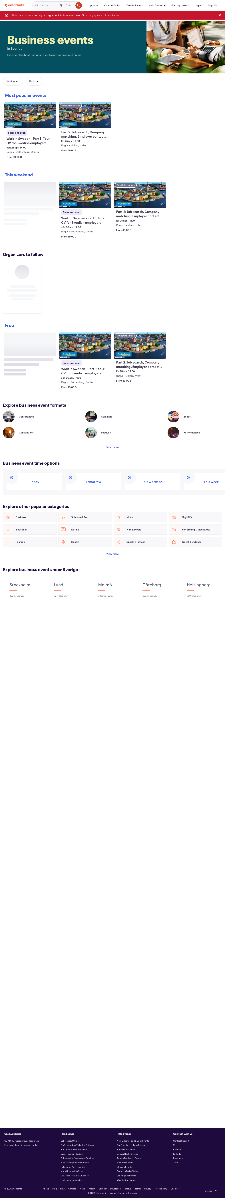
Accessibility (161, 1188)
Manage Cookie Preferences (123, 1192)
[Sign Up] (212, 5)
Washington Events (126, 1179)
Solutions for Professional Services (77, 1158)
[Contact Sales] (112, 5)
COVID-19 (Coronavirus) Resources (21, 1140)
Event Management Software (75, 1162)
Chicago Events (124, 1166)
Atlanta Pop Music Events (129, 1158)
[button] (157, 5)
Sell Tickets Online (70, 1140)
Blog (54, 1188)
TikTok (176, 1162)
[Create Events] (135, 5)
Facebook (178, 1149)
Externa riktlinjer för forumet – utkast (21, 1145)
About (46, 1188)
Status (128, 1188)
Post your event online (71, 1179)
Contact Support (181, 1140)
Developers (115, 1188)
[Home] (14, 5)
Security (103, 1188)
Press (82, 1188)
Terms (138, 1188)
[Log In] (198, 5)
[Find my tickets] (180, 5)
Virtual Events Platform (72, 1171)
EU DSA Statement (97, 1192)
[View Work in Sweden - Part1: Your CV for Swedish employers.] (30, 115)
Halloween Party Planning (73, 1166)
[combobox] (69, 5)
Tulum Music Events (126, 1149)
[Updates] (93, 5)
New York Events (125, 1162)
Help (62, 1188)
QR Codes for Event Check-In (75, 1175)
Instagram (178, 1158)
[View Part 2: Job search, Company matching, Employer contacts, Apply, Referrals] (85, 115)
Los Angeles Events (126, 1175)
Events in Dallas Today (127, 1171)
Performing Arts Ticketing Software (78, 1145)
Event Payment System (72, 1153)
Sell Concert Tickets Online (74, 1149)
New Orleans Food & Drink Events (133, 1140)
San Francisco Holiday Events (131, 1145)
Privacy (147, 1188)
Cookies (175, 1188)
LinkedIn (177, 1153)
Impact (92, 1188)
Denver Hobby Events (127, 1153)
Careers (72, 1188)
